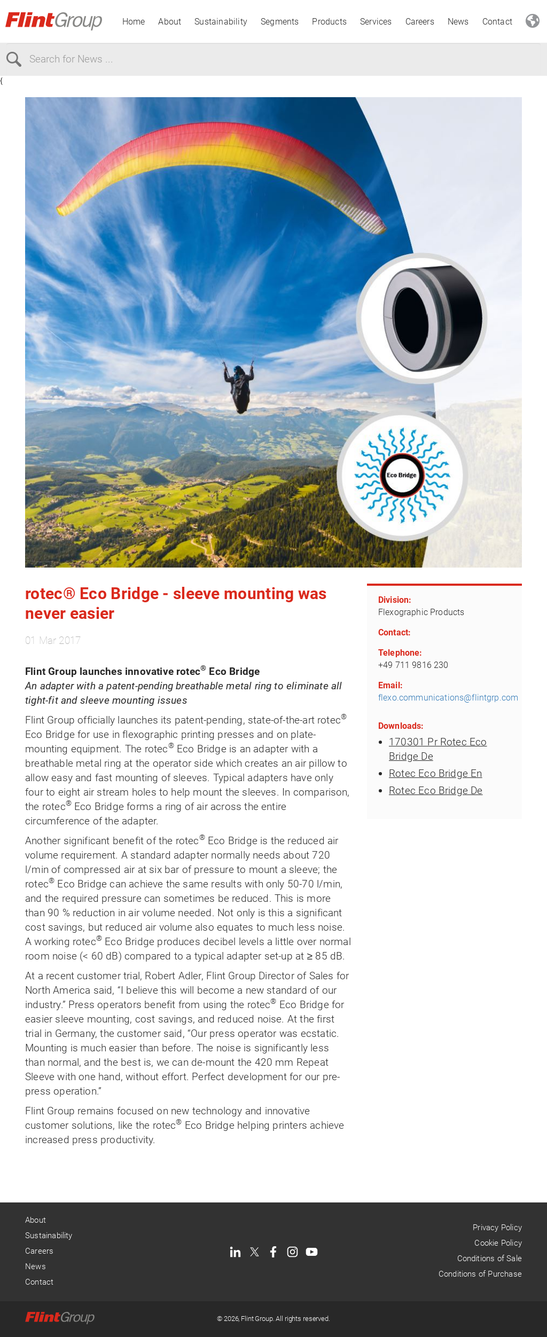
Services (376, 22)
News (458, 22)
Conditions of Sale (489, 1258)
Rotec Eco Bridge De (436, 790)
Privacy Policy (497, 1227)
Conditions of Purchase (480, 1274)
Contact (497, 22)
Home (133, 22)
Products (329, 22)
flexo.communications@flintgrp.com (448, 698)
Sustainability (220, 22)
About (169, 22)
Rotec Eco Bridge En (435, 773)
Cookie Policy (497, 1243)
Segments (280, 22)
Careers (419, 22)
